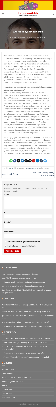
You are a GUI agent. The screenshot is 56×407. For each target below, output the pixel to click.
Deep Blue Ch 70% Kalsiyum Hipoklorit (16, 377)
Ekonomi (28, 29)
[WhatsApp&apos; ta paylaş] (11, 161)
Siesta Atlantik (7, 373)
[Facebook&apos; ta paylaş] (14, 161)
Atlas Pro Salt (7, 394)
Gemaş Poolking (8, 369)
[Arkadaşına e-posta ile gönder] (30, 161)
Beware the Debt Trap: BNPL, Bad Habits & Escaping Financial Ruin (27, 312)
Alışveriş (8, 363)
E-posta (7, 222)
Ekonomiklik (14, 37)
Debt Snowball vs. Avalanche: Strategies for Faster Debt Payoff (25, 322)
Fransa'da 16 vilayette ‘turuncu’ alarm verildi (19, 278)
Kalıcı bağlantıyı (31, 168)
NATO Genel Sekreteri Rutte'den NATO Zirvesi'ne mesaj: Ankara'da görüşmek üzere (26, 291)
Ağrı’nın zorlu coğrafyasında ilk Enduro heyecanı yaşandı (23, 286)
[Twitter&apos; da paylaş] (22, 161)
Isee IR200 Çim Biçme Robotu (13, 381)
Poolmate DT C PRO (9, 397)
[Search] (53, 14)
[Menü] (3, 14)
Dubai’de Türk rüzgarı (10, 174)
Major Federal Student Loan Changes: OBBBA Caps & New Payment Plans (27, 306)
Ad (5, 212)
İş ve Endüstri (10, 332)
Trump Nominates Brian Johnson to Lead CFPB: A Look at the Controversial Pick (24, 348)
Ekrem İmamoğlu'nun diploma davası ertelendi (20, 274)
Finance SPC (9, 299)
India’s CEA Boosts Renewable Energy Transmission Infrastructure (26, 353)
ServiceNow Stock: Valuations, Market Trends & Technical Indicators (27, 326)
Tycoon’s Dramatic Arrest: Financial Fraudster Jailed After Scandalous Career (28, 317)
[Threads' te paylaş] (26, 161)
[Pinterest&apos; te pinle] (33, 161)
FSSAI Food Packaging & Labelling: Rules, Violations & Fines (24, 342)
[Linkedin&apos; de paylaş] (37, 161)
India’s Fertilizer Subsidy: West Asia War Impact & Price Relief (25, 357)
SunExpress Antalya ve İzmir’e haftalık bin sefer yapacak (23, 282)
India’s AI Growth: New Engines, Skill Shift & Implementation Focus (27, 338)
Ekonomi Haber (10, 268)
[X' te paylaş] (18, 161)
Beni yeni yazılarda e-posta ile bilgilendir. (21, 246)
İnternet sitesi (9, 232)
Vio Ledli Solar (7, 389)
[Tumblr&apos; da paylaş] (41, 161)
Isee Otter (5, 385)
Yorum (7, 194)
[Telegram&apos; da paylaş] (45, 161)
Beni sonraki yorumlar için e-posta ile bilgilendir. (24, 242)
